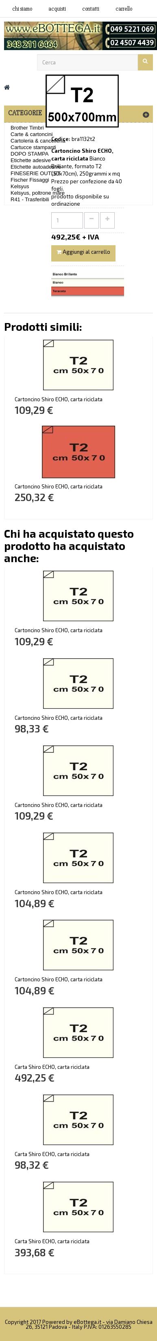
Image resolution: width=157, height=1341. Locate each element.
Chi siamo (22, 9)
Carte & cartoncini (31, 134)
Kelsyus (20, 186)
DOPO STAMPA (29, 154)
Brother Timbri (27, 128)
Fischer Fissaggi (30, 180)
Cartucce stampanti (33, 147)
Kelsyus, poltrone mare (38, 193)
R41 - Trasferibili (30, 199)
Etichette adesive (31, 160)
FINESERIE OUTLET (36, 173)
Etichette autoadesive (36, 167)
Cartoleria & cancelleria (38, 141)
